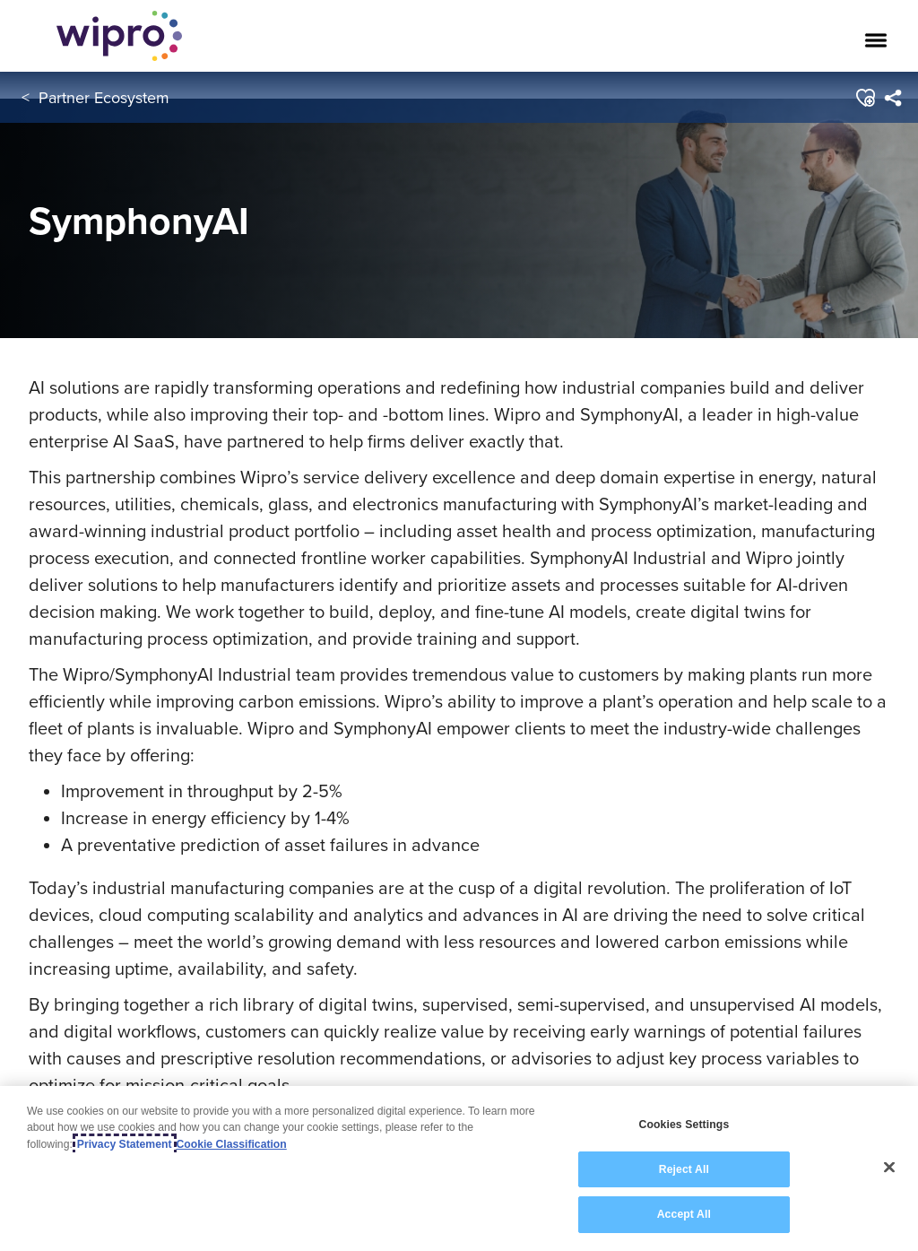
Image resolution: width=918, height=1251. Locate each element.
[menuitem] (891, 97)
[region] (459, 1168)
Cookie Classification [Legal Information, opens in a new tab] (232, 1144)
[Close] (889, 1167)
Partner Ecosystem (104, 97)
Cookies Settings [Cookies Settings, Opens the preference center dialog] (683, 1124)
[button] (863, 97)
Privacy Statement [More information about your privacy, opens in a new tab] (124, 1144)
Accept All (684, 1214)
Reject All (684, 1169)
